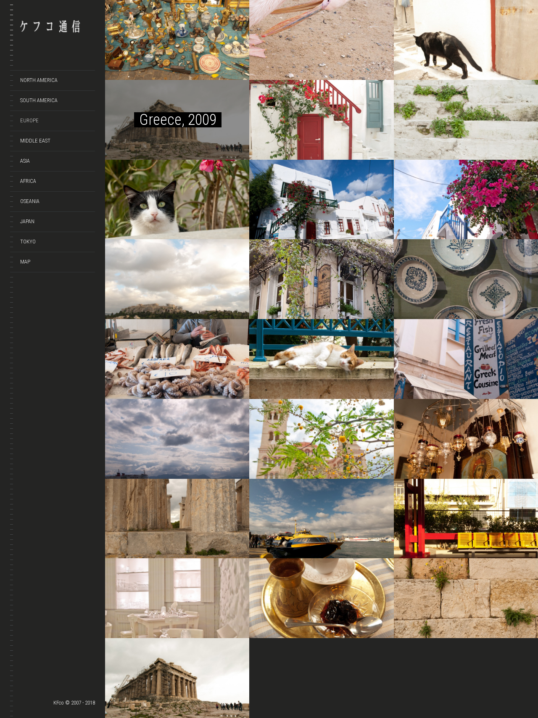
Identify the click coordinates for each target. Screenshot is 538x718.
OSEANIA (30, 201)
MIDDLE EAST (35, 140)
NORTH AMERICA (39, 80)
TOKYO (28, 241)
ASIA (25, 161)
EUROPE (29, 120)
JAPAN (27, 221)
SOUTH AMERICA (39, 100)
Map (25, 262)
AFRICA (28, 181)
